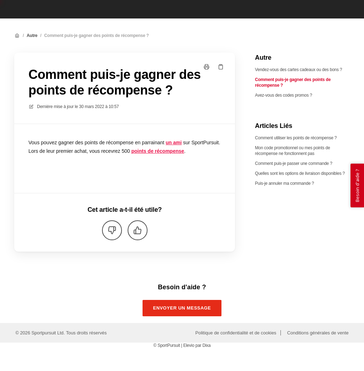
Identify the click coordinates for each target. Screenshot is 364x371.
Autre (32, 35)
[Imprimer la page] (206, 66)
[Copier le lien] (220, 66)
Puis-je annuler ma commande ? (284, 183)
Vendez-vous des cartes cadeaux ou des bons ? (298, 69)
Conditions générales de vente (318, 332)
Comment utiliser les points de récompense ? (296, 137)
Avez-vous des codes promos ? (283, 95)
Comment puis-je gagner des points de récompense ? (96, 35)
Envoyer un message (182, 308)
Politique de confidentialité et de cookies (236, 332)
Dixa (206, 345)
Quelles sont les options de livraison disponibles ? (300, 173)
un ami (174, 142)
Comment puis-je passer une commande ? (293, 163)
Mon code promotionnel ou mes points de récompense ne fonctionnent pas (292, 150)
